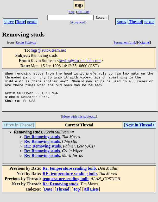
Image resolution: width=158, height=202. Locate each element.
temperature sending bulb (66, 186)
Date (20, 22)
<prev (9, 22)
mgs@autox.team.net (48, 50)
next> (32, 22)
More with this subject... (79, 124)
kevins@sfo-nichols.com (79, 60)
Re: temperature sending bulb (69, 176)
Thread (135, 22)
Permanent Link (125, 42)
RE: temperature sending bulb (70, 181)
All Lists (83, 12)
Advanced (78, 22)
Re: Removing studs (42, 144)
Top (71, 12)
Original (144, 42)
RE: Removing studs (42, 154)
